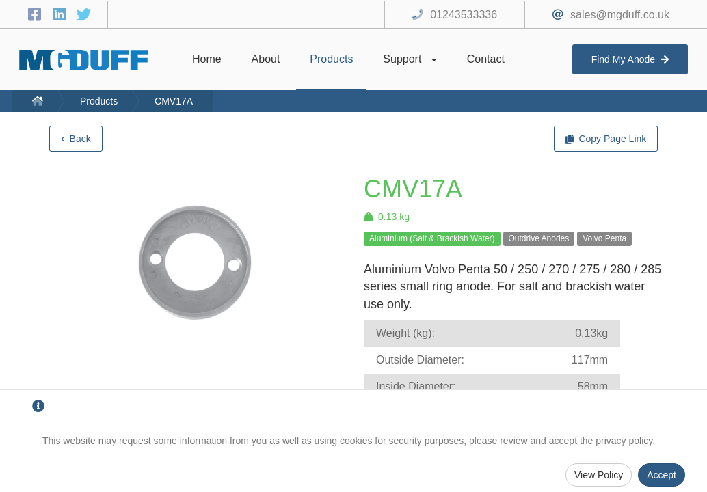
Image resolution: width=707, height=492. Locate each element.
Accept (661, 474)
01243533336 (463, 14)
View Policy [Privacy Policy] (598, 474)
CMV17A (174, 101)
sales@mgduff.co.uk (619, 14)
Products (99, 101)
